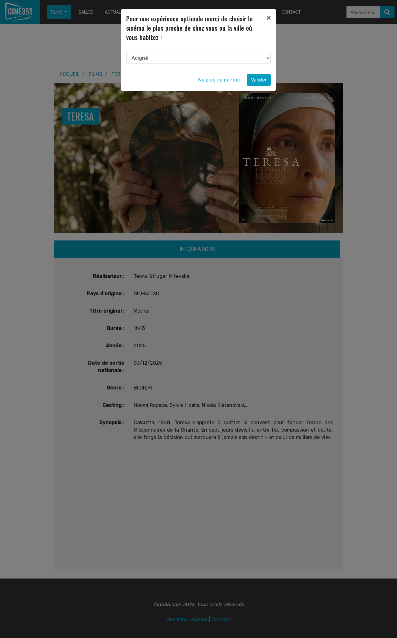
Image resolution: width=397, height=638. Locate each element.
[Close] (268, 17)
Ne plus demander (219, 80)
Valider (259, 80)
